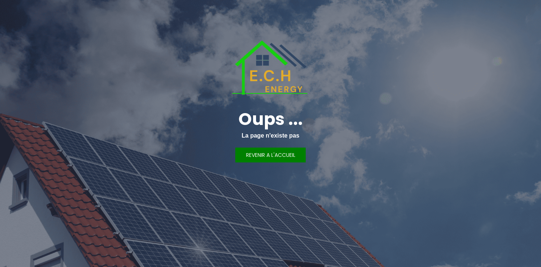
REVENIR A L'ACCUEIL (270, 155)
